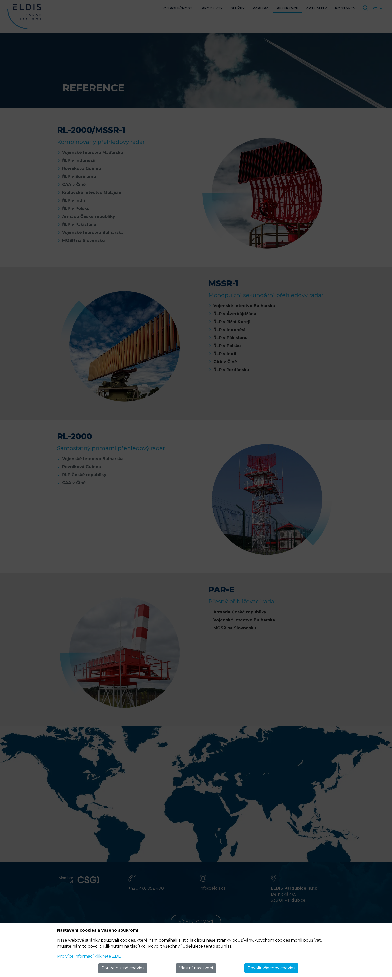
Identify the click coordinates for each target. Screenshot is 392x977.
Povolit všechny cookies (271, 968)
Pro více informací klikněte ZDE (89, 956)
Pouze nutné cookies (123, 968)
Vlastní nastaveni (196, 968)
